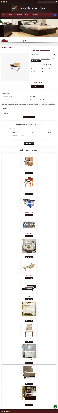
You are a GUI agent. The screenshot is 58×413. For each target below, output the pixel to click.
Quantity (33, 132)
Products (19, 14)
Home (4, 14)
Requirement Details (8, 139)
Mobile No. (9, 132)
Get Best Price (35, 60)
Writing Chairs (29, 191)
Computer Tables (29, 233)
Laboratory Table (29, 212)
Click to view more (34, 77)
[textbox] (45, 58)
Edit (53, 58)
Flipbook (27, 14)
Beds (29, 296)
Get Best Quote (29, 172)
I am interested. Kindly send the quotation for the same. (32, 139)
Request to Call (37, 82)
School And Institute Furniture (45, 50)
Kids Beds (29, 254)
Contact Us (36, 14)
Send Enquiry (37, 86)
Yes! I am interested (29, 117)
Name (10, 128)
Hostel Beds (29, 275)
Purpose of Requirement (8, 135)
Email (34, 128)
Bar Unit (29, 402)
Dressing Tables (29, 359)
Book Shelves (29, 170)
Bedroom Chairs (29, 338)
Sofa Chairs (29, 381)
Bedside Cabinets (29, 317)
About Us (11, 14)
